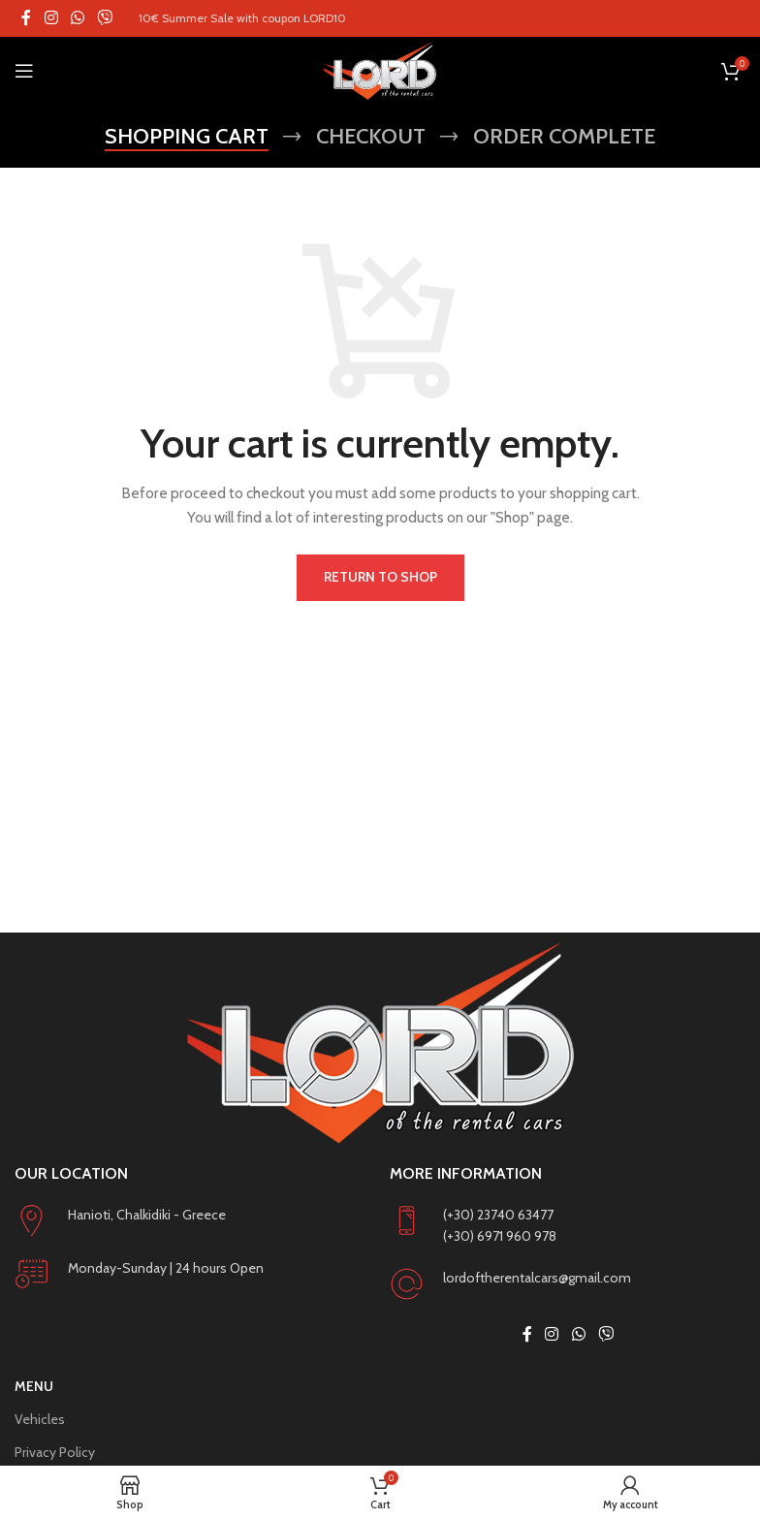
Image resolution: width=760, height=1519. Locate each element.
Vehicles (40, 1419)
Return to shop (380, 576)
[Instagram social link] (51, 18)
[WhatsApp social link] (77, 18)
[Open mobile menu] (24, 70)
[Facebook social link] (26, 18)
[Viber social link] (105, 18)
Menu (34, 1386)
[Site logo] (379, 71)
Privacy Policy (55, 1452)
